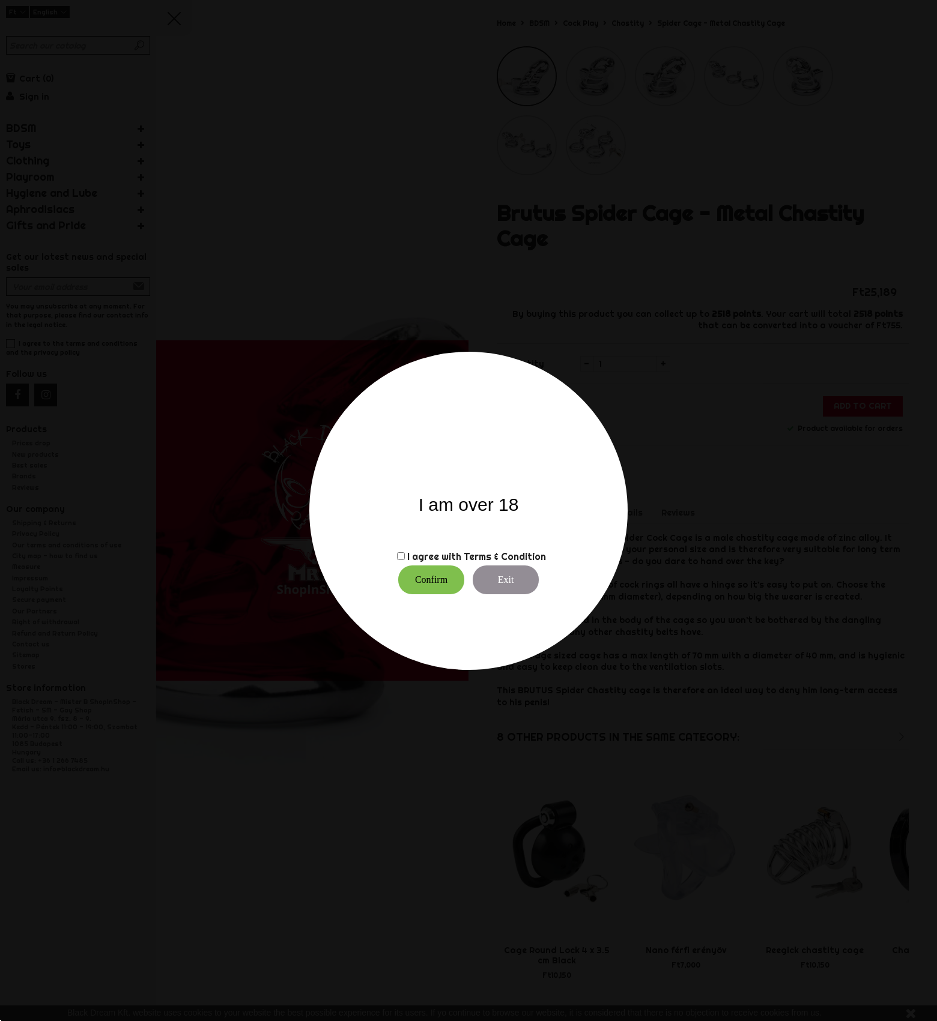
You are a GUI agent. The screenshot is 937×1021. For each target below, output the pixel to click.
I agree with (434, 556)
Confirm (431, 579)
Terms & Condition (505, 556)
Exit (506, 579)
